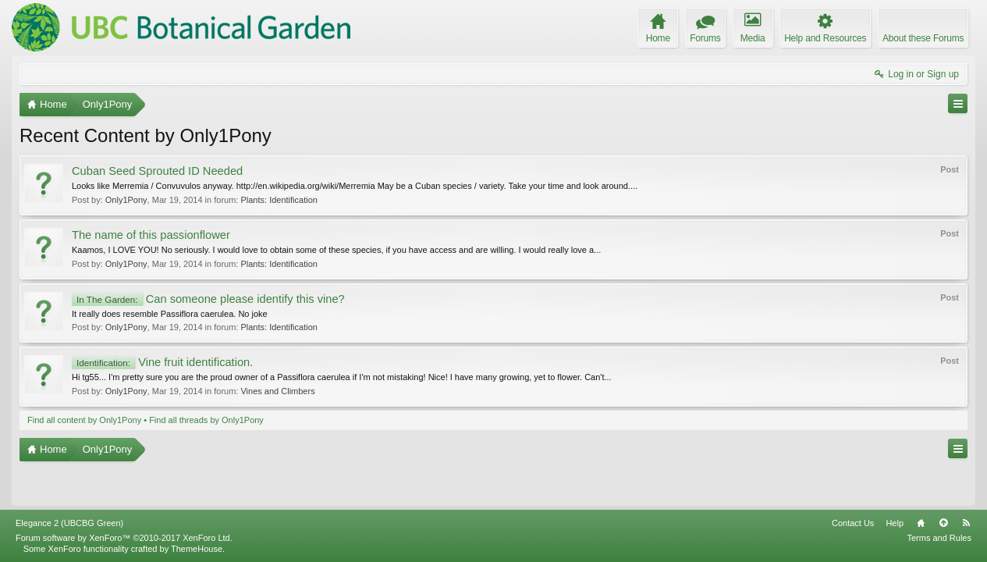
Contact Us (853, 523)
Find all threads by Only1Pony (206, 420)
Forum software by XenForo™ (124, 537)
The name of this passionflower (151, 235)
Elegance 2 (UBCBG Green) (69, 523)
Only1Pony (126, 200)
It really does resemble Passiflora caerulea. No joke (170, 313)
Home (920, 523)
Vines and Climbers (277, 391)
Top (943, 523)
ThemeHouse (196, 548)
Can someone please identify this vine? (208, 299)
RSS (965, 523)
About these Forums (923, 38)
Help (895, 523)
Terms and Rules (939, 537)
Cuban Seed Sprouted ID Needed (157, 171)
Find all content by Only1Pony (84, 420)
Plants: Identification (278, 200)
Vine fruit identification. (162, 362)
